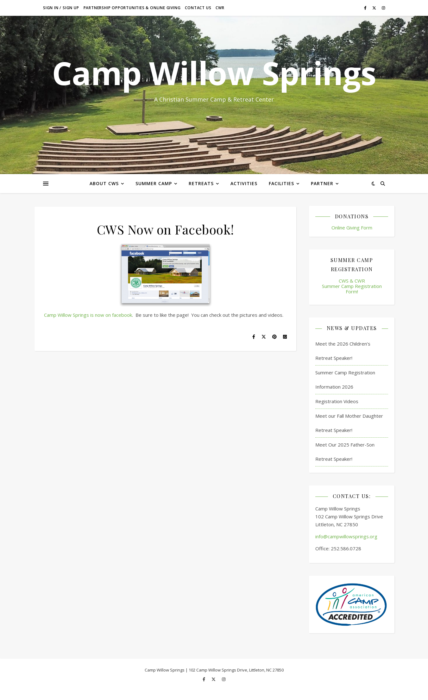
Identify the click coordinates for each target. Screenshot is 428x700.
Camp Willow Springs (214, 73)
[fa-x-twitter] (374, 7)
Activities (243, 183)
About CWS (104, 183)
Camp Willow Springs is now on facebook (88, 315)
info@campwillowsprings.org (346, 536)
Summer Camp (153, 183)
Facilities (281, 183)
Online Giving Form (351, 227)
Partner (322, 183)
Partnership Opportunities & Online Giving (132, 7)
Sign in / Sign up (61, 7)
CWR (220, 7)
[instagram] (383, 7)
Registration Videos (336, 401)
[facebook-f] (366, 7)
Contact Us (198, 7)
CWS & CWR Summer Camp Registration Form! (352, 286)
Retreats (201, 183)
